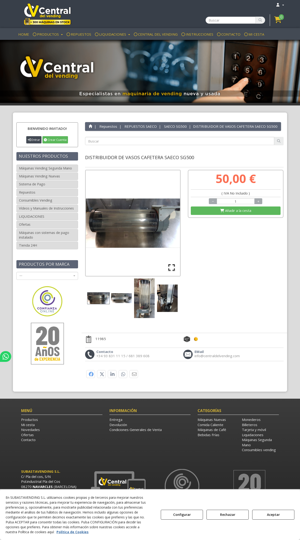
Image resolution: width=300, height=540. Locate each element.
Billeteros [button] (249, 424)
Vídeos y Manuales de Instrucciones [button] (46, 208)
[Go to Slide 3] (144, 298)
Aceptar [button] (273, 514)
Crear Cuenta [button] (55, 140)
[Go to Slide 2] (121, 298)
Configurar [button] (182, 514)
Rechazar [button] (227, 514)
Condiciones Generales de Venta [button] (135, 429)
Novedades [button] (30, 429)
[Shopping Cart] (236, 210)
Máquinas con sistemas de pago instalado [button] (44, 235)
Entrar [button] (34, 140)
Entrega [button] (115, 419)
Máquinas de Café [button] (212, 429)
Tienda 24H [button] (28, 245)
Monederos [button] (251, 419)
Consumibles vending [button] (259, 449)
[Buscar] (260, 20)
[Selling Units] (236, 201)
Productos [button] (29, 419)
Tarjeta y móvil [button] (254, 429)
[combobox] (47, 276)
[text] (179, 141)
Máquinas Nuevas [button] (212, 419)
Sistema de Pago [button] (32, 184)
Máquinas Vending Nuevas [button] (39, 176)
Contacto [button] (28, 439)
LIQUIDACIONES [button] (31, 216)
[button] (47, 14)
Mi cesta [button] (28, 424)
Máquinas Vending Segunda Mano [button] (45, 168)
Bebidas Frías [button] (208, 434)
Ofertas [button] (24, 224)
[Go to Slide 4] (167, 298)
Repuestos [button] (27, 192)
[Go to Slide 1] (98, 298)
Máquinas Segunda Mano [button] (257, 442)
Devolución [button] (118, 424)
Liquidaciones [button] (252, 434)
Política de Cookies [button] (72, 532)
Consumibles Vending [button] (35, 200)
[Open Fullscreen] (171, 267)
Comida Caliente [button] (210, 424)
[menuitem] (280, 4)
